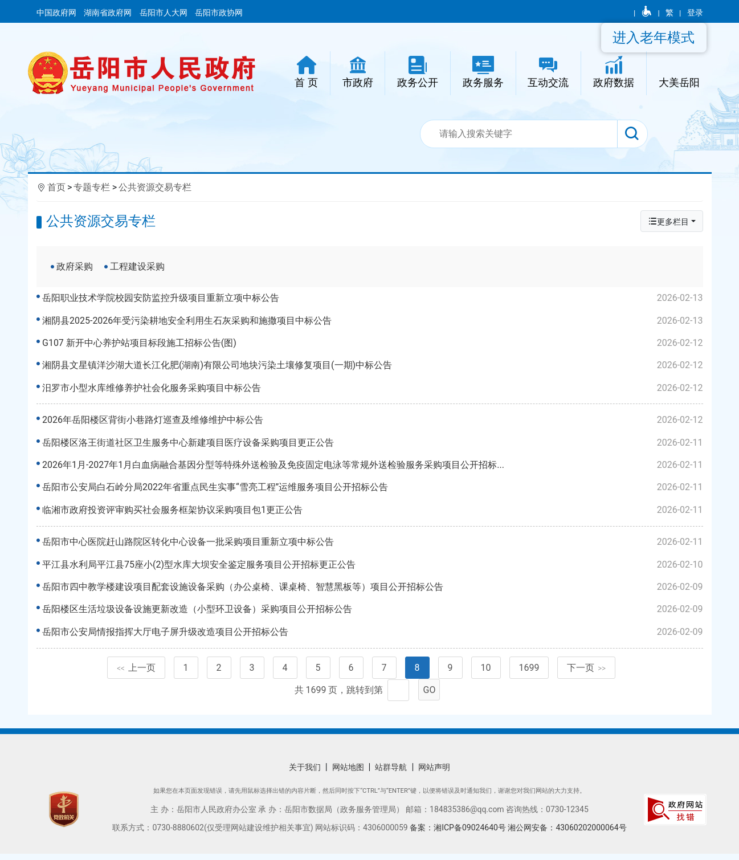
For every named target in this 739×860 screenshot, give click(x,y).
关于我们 (305, 773)
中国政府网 (57, 12)
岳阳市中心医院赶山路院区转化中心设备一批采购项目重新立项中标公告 (373, 546)
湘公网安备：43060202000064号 (567, 833)
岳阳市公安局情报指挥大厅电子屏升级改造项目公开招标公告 (373, 636)
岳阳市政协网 (219, 12)
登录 (695, 12)
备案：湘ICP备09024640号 (459, 833)
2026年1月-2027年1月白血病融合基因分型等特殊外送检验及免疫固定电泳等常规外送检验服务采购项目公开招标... (373, 467)
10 (486, 674)
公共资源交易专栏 (155, 187)
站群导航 (391, 773)
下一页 (586, 674)
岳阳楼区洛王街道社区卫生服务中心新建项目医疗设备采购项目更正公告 (373, 444)
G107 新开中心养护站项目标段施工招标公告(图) (373, 343)
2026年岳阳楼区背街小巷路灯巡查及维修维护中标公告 (373, 422)
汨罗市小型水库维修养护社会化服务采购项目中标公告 (373, 388)
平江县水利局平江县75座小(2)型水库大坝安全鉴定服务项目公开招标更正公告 (373, 569)
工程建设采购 (137, 266)
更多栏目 (668, 221)
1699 (529, 674)
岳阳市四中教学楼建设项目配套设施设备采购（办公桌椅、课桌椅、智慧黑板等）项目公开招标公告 (373, 591)
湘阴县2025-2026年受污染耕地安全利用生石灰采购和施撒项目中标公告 (373, 321)
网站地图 (348, 773)
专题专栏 (92, 187)
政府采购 (74, 266)
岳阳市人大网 (164, 12)
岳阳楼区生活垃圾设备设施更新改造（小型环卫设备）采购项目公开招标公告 (373, 614)
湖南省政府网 (108, 12)
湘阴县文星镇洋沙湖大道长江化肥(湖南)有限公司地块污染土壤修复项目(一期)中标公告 (373, 365)
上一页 (136, 674)
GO (429, 696)
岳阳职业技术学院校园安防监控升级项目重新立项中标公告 (373, 298)
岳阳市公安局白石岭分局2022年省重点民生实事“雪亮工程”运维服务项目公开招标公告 (373, 489)
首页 (56, 187)
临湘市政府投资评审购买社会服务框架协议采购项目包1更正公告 (373, 512)
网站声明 (434, 773)
